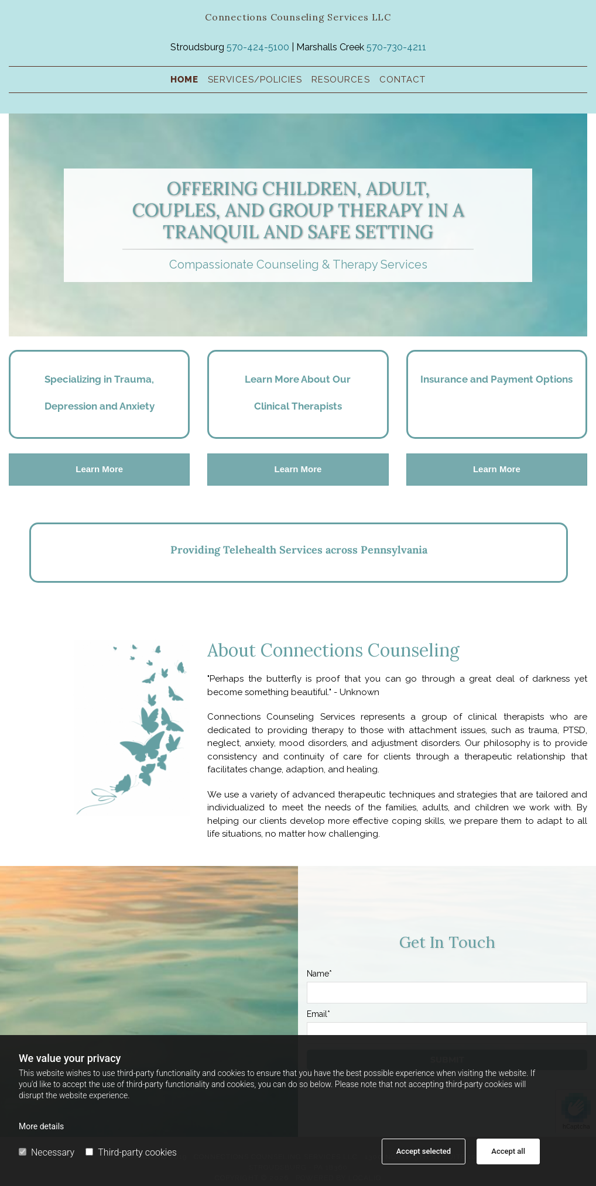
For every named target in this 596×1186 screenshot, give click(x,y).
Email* (318, 1014)
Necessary (46, 1152)
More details (41, 1126)
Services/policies (255, 79)
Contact (402, 79)
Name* (319, 973)
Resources (340, 79)
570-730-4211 (396, 47)
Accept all (508, 1151)
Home (184, 79)
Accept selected (423, 1151)
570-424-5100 (258, 47)
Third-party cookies (130, 1152)
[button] (99, 469)
